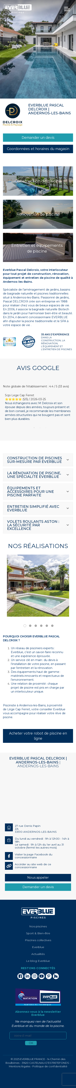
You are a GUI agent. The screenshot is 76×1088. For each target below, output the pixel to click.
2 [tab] (40, 428)
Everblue (38, 947)
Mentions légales (19, 1066)
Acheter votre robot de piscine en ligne (38, 735)
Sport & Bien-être (38, 933)
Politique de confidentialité (49, 1066)
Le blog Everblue (38, 961)
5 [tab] (47, 626)
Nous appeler (38, 877)
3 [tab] (46, 428)
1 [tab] (34, 428)
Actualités (38, 954)
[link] (38, 137)
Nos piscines (38, 926)
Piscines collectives (38, 940)
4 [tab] (41, 626)
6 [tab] (52, 626)
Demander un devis (38, 887)
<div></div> (38, 795)
